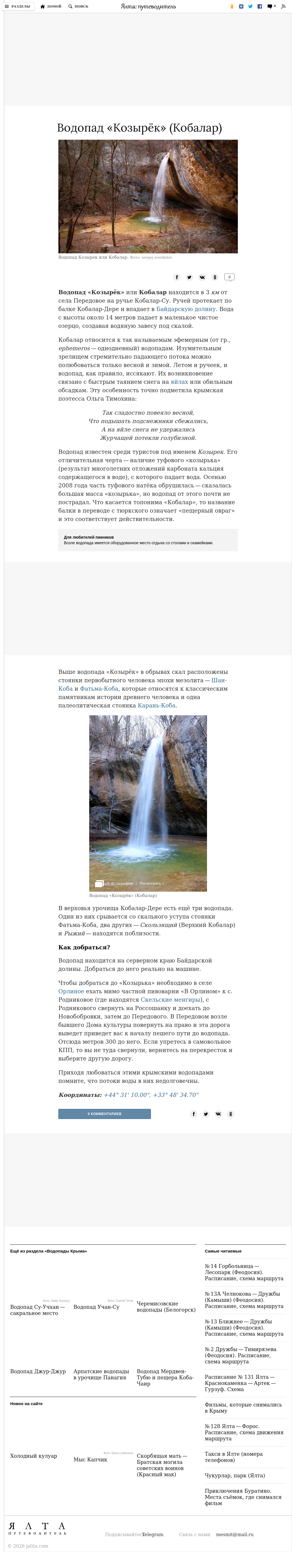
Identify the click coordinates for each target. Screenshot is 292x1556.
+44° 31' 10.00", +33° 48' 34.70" (151, 1095)
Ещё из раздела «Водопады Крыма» (48, 1251)
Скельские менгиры (170, 999)
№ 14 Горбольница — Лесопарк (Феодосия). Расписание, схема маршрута (244, 1272)
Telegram (152, 1534)
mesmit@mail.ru (235, 1534)
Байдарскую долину (186, 309)
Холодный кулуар (33, 1456)
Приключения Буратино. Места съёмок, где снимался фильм (243, 1497)
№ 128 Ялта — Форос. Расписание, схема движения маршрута (244, 1432)
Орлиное (71, 991)
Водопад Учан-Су (96, 1307)
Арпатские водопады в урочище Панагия (101, 1374)
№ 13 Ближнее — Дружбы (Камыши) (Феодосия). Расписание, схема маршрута (244, 1328)
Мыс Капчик (90, 1459)
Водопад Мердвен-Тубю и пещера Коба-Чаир (165, 1377)
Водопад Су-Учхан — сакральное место (38, 1310)
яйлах (179, 382)
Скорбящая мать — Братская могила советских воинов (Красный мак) (162, 1465)
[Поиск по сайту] (78, 6)
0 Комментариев (105, 1114)
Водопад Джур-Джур (38, 1371)
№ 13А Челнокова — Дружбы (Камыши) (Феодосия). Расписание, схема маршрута (244, 1300)
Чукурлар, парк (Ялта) (235, 1475)
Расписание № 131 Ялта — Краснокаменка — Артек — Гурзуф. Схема (241, 1383)
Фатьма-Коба (99, 688)
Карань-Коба (157, 705)
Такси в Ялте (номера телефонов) (234, 1457)
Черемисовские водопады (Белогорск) (166, 1307)
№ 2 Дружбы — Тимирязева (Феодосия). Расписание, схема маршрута (241, 1355)
